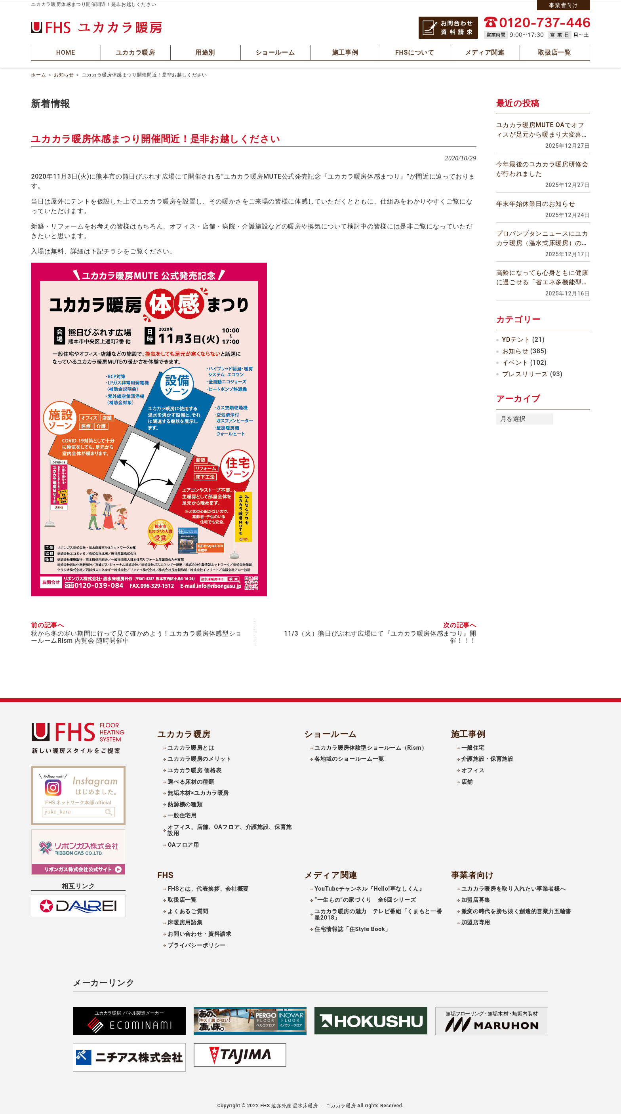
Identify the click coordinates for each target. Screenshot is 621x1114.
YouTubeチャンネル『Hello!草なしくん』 (369, 886)
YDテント (516, 338)
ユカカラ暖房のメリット (199, 756)
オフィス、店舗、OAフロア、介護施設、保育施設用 (230, 828)
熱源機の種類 (185, 802)
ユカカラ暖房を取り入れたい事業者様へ (513, 886)
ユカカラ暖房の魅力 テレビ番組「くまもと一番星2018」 (378, 912)
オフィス (473, 768)
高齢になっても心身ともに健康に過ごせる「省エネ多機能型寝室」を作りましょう (542, 276)
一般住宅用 (182, 813)
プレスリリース (525, 372)
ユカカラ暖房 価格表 (194, 768)
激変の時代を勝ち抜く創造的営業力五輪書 (516, 909)
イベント (515, 360)
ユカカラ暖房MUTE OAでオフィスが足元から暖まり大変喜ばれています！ (542, 129)
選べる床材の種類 (191, 779)
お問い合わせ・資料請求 (199, 931)
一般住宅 (473, 745)
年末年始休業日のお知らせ (535, 202)
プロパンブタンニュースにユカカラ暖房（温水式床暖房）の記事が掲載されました (542, 237)
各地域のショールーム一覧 (349, 756)
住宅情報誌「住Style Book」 (352, 927)
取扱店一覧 (182, 897)
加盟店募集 (475, 897)
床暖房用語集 (185, 920)
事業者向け (563, 5)
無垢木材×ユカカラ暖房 (198, 790)
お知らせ (64, 73)
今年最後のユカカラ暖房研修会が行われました (542, 167)
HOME (66, 51)
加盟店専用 (475, 920)
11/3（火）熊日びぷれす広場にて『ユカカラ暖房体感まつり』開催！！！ (380, 635)
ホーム (38, 73)
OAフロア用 (183, 842)
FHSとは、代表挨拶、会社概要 (208, 886)
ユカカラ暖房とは (191, 745)
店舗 (467, 779)
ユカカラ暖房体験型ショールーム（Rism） (370, 745)
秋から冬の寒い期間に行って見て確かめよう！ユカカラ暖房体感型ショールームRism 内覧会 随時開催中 (136, 635)
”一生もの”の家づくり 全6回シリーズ (365, 897)
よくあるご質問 (188, 909)
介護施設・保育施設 (487, 756)
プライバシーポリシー (196, 942)
